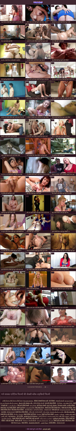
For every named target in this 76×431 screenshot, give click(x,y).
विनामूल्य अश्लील (62, 405)
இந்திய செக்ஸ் (18, 414)
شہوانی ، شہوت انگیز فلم (67, 416)
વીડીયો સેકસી (11, 412)
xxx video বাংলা (67, 403)
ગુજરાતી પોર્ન (47, 409)
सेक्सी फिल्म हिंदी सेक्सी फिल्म (53, 407)
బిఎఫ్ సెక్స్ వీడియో (52, 405)
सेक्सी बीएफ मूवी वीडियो (7, 414)
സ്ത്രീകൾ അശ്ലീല (59, 418)
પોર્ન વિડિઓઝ (29, 409)
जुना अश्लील (20, 416)
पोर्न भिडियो (52, 401)
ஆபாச (51, 420)
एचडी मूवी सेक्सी (10, 420)
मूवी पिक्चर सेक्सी (41, 405)
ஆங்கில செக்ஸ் (6, 418)
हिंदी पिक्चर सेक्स (69, 420)
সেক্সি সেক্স (31, 412)
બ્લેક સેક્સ (46, 412)
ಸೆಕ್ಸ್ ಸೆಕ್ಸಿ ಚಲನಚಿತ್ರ (69, 412)
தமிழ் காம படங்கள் (46, 418)
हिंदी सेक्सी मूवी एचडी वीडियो (38, 2)
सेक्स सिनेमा (25, 423)
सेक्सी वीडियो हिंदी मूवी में (18, 418)
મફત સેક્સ (33, 405)
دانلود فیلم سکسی (70, 414)
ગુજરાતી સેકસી (59, 401)
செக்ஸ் (39, 414)
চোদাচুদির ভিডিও (38, 409)
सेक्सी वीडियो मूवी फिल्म (30, 414)
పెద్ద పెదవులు (12, 416)
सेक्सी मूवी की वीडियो (66, 407)
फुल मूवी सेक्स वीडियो (50, 403)
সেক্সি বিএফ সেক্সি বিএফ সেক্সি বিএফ (12, 401)
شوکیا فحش (44, 423)
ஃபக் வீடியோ (12, 405)
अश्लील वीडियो (71, 405)
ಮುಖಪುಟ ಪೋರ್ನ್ (34, 423)
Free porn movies (28, 401)
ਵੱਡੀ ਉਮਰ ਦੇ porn (16, 423)
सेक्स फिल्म (4, 407)
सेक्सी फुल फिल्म (21, 407)
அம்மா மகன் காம (52, 416)
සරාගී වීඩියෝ (42, 416)
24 (45, 387)
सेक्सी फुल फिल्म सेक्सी (48, 414)
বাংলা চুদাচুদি (38, 412)
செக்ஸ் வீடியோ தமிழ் (57, 412)
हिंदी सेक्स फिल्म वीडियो (17, 409)
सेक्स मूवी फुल (55, 409)
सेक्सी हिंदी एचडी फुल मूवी (32, 418)
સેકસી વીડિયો (32, 420)
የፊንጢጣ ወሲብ (69, 401)
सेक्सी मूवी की (18, 420)
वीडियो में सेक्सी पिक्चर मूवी (41, 401)
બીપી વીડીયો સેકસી (38, 403)
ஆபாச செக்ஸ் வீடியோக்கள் (9, 403)
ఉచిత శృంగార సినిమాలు (31, 416)
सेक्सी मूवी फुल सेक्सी (59, 420)
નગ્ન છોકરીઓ (30, 407)
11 (41, 387)
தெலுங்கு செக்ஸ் (65, 409)
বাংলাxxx (60, 403)
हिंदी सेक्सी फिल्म (39, 407)
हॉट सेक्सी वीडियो (11, 407)
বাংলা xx (25, 420)
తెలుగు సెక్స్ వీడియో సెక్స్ (26, 403)
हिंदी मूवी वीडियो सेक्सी (23, 405)
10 (39, 387)
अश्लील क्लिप (52, 423)
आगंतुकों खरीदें (46, 429)
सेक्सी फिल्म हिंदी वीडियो (21, 412)
